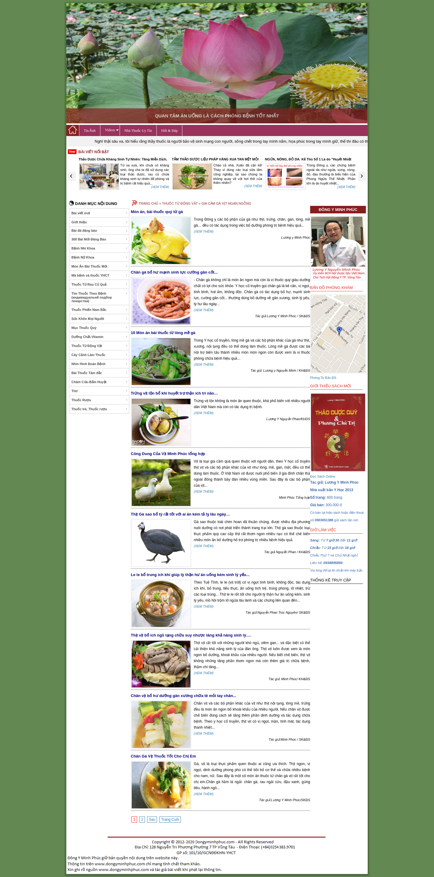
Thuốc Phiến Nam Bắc (99, 309)
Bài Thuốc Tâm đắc (99, 373)
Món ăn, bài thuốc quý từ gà (157, 211)
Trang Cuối (170, 819)
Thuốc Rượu (99, 400)
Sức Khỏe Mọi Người (99, 319)
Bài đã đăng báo (99, 231)
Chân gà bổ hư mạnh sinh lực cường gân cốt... (174, 272)
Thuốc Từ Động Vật (99, 346)
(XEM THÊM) (160, 187)
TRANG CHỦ (148, 203)
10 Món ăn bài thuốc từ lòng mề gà (163, 332)
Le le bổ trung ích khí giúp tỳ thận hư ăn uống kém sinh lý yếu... (190, 574)
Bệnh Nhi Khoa (99, 248)
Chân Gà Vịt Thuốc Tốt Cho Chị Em (163, 756)
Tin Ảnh (90, 131)
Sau (152, 819)
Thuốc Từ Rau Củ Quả (99, 284)
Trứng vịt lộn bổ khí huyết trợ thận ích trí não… (174, 393)
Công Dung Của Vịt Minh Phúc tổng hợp (168, 453)
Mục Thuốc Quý (99, 328)
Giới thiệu (99, 222)
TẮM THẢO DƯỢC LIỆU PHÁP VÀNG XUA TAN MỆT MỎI (215, 159)
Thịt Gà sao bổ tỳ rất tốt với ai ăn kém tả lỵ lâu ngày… (180, 514)
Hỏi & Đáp (169, 131)
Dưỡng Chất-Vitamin (99, 337)
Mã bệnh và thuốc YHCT (99, 275)
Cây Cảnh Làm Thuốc (99, 355)
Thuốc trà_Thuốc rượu (99, 409)
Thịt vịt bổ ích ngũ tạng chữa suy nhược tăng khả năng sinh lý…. (191, 635)
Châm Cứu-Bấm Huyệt (99, 382)
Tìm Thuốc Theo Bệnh (99, 297)
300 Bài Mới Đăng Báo (99, 239)
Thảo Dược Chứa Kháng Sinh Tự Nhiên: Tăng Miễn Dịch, (123, 159)
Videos (112, 130)
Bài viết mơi (99, 213)
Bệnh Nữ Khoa (99, 257)
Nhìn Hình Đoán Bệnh (99, 364)
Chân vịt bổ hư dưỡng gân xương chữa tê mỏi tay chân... (183, 695)
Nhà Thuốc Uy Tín (138, 131)
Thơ (99, 391)
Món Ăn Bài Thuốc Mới (99, 266)
